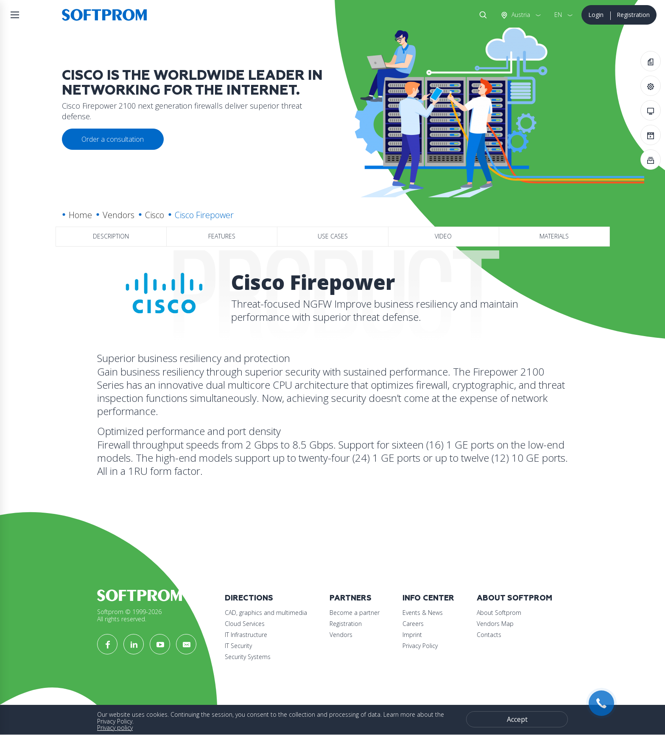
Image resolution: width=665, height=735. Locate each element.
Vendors (118, 215)
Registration (633, 15)
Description (111, 236)
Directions (249, 598)
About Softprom (514, 598)
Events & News (422, 613)
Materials (554, 236)
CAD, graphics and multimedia (266, 613)
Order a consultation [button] (112, 139)
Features (221, 236)
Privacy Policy (420, 646)
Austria (520, 15)
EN (558, 15)
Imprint (412, 635)
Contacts (489, 635)
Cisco (154, 215)
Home (80, 215)
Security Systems (248, 657)
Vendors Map (495, 624)
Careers (413, 624)
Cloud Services (245, 624)
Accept (517, 719)
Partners (351, 598)
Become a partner (355, 613)
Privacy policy (115, 728)
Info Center (428, 598)
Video (443, 236)
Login (596, 15)
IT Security (238, 646)
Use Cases (333, 236)
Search (481, 14)
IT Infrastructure (246, 635)
